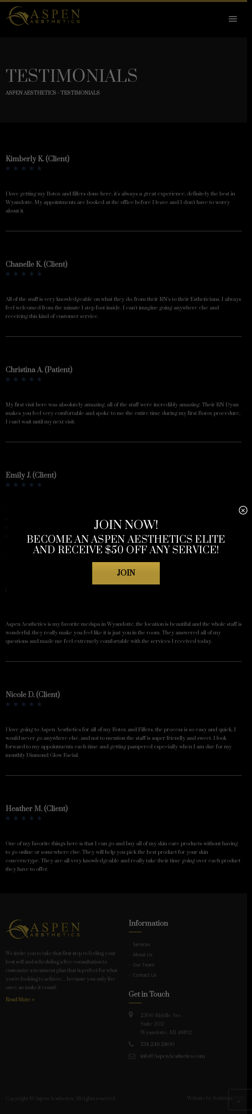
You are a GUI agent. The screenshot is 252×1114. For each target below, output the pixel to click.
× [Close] (243, 510)
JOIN (126, 573)
